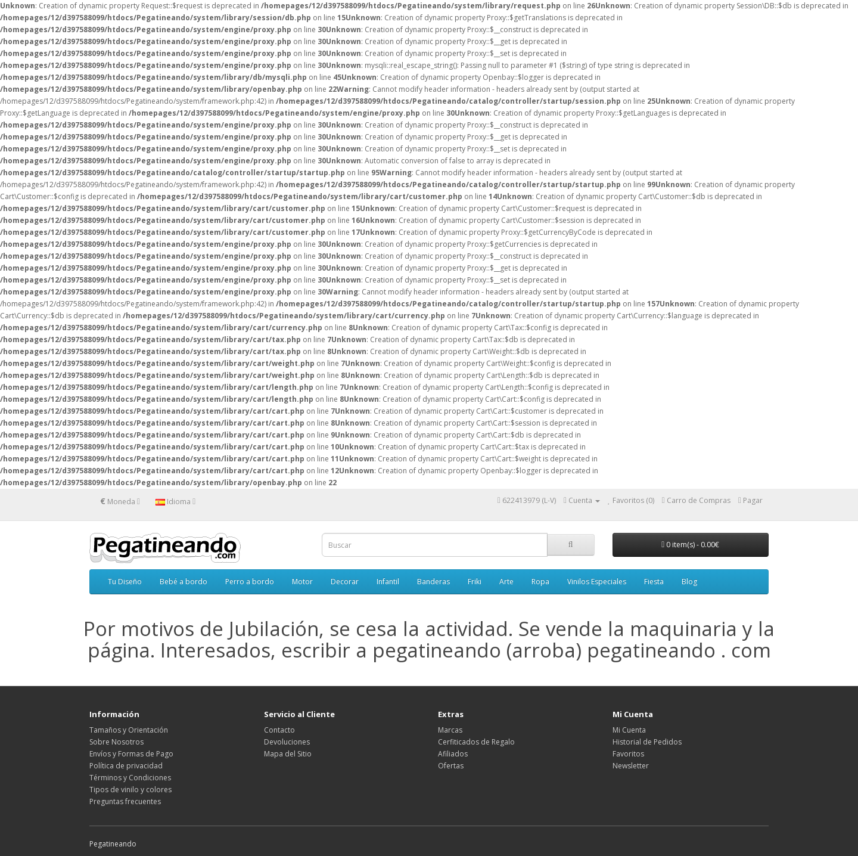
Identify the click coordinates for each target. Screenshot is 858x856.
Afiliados (453, 754)
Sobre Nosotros (116, 742)
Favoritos (628, 754)
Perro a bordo (249, 581)
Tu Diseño (125, 581)
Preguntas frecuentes (125, 801)
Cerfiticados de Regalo (476, 742)
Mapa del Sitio (288, 754)
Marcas (450, 730)
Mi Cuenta (629, 730)
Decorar (345, 581)
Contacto (279, 730)
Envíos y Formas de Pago (131, 754)
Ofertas (451, 766)
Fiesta (654, 581)
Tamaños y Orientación (128, 730)
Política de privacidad (126, 766)
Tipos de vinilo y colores (130, 789)
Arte (506, 581)
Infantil (388, 581)
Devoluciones (287, 742)
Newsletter (631, 766)
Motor (302, 581)
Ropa (540, 581)
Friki (474, 581)
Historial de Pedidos (647, 742)
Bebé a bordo (183, 581)
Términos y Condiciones (130, 778)
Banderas (433, 581)
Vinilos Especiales (596, 581)
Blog (689, 581)
